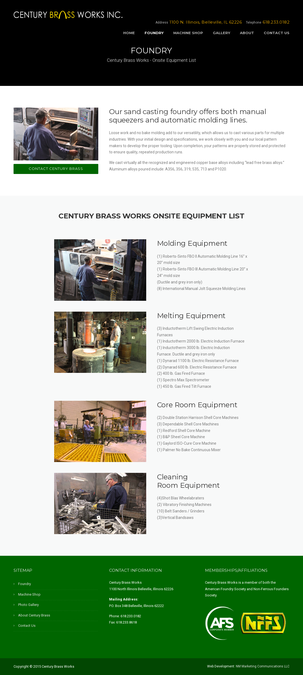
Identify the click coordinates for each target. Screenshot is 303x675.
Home (129, 33)
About (247, 33)
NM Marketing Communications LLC (262, 666)
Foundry (154, 33)
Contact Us (276, 33)
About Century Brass (34, 615)
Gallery (221, 33)
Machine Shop (188, 33)
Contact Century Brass (56, 168)
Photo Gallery (28, 605)
